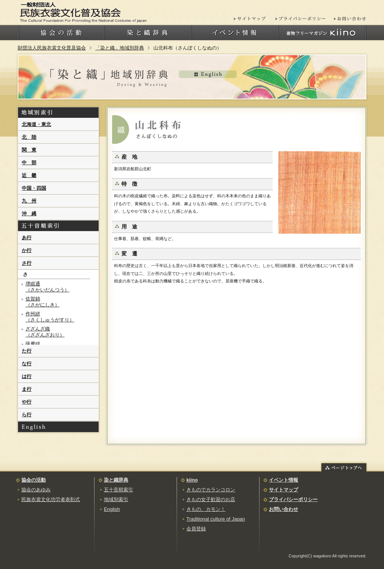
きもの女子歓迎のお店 (210, 499)
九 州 (29, 201)
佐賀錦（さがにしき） (43, 302)
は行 (27, 376)
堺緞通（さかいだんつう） (47, 287)
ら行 (27, 414)
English (112, 509)
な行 (27, 363)
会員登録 (196, 528)
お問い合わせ (283, 509)
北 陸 (29, 137)
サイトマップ (283, 489)
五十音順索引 (118, 489)
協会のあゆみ (36, 489)
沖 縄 (29, 213)
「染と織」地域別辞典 (119, 48)
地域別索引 (116, 499)
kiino (192, 480)
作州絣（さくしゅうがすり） (50, 317)
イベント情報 (283, 480)
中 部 (29, 162)
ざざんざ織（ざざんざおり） (45, 332)
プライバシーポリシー (293, 499)
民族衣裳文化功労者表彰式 (50, 499)
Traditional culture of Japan (215, 519)
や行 (27, 402)
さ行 (27, 263)
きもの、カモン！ (205, 509)
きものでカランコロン (210, 489)
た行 (27, 351)
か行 (27, 250)
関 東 (29, 150)
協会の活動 (33, 480)
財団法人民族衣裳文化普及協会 (52, 48)
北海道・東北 (36, 124)
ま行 (27, 389)
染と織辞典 (116, 480)
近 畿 (29, 175)
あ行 (27, 237)
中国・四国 (34, 188)
